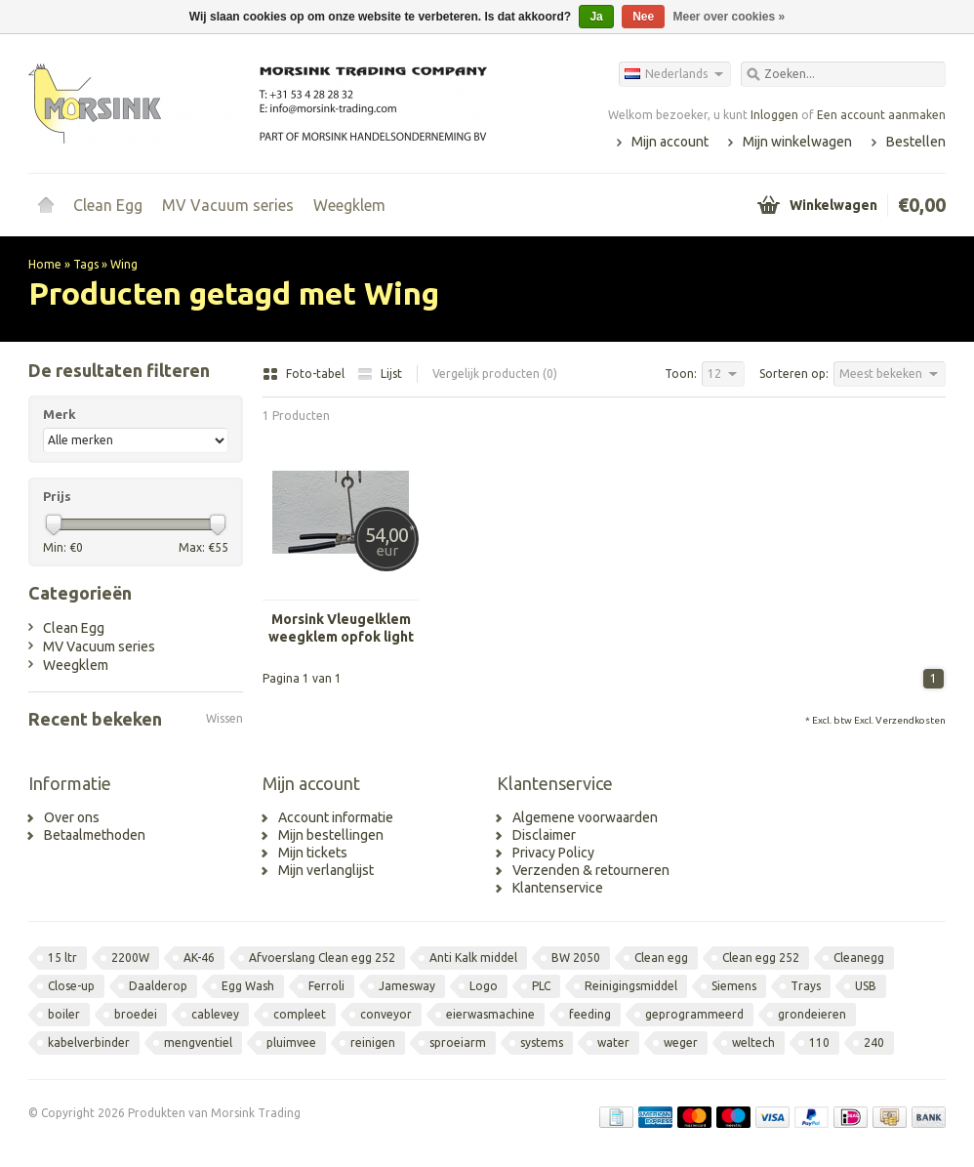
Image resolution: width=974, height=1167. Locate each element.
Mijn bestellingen (331, 835)
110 (819, 1042)
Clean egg (661, 957)
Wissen (224, 718)
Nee (643, 16)
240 (874, 1042)
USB (865, 985)
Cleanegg (858, 957)
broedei (135, 1014)
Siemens (733, 985)
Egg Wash (248, 985)
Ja (595, 16)
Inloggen (774, 114)
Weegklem (349, 205)
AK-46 (199, 957)
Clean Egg (107, 205)
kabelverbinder (89, 1042)
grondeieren (812, 1014)
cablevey (215, 1014)
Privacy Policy (553, 852)
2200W (130, 957)
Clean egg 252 (760, 957)
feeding (590, 1014)
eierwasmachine (490, 1014)
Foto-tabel (305, 373)
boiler (64, 1014)
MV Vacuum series (228, 205)
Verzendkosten (910, 720)
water (613, 1042)
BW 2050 (575, 957)
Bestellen (916, 141)
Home (45, 205)
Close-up (71, 985)
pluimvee (291, 1042)
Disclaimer (544, 835)
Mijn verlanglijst (326, 870)
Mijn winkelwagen (797, 141)
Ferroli (326, 985)
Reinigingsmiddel (631, 985)
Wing (124, 264)
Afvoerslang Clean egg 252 (322, 957)
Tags (86, 264)
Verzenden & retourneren (591, 870)
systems (541, 1042)
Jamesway (407, 985)
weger (681, 1042)
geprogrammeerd (694, 1014)
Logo (483, 985)
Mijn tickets (312, 852)
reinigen (372, 1042)
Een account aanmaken (881, 114)
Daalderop (158, 985)
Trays (806, 985)
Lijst (379, 373)
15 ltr (62, 957)
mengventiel (198, 1042)
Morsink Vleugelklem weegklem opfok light (341, 628)
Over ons (72, 817)
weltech (753, 1042)
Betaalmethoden (94, 835)
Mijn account (670, 141)
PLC (541, 985)
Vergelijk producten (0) (494, 373)
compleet (299, 1014)
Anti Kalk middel (473, 957)
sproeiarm (457, 1042)
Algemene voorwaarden (585, 817)
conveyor (386, 1014)
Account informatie (335, 817)
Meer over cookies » (729, 16)
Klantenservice (557, 888)
